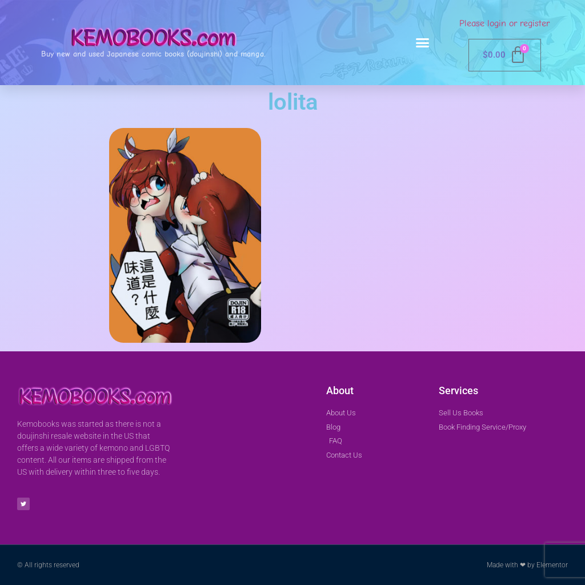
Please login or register (504, 23)
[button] (423, 43)
